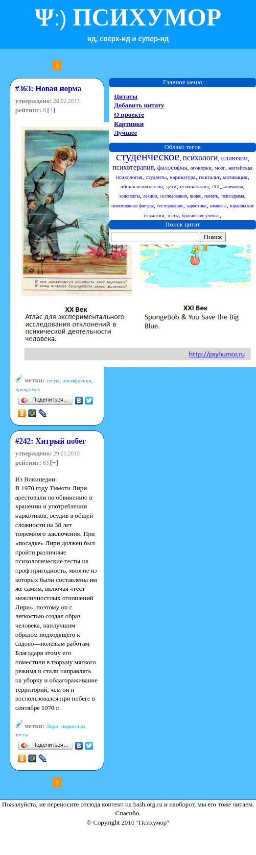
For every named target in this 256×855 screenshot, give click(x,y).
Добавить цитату (139, 105)
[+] (51, 110)
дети (171, 186)
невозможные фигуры (132, 205)
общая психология (141, 186)
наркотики (73, 726)
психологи (200, 157)
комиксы (218, 205)
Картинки (129, 123)
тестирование (170, 205)
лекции (150, 196)
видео (195, 196)
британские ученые (201, 215)
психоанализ (194, 186)
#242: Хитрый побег (50, 441)
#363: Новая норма (48, 88)
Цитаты (126, 96)
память (211, 196)
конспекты (129, 196)
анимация (233, 186)
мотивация (235, 177)
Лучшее (125, 132)
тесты (52, 380)
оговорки (200, 168)
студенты (156, 177)
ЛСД (216, 186)
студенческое (148, 156)
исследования (174, 196)
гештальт (209, 177)
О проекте (129, 114)
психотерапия (133, 167)
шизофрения (76, 380)
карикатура (182, 177)
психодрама (232, 196)
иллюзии (234, 158)
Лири (52, 726)
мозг (220, 168)
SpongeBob (27, 389)
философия (172, 167)
